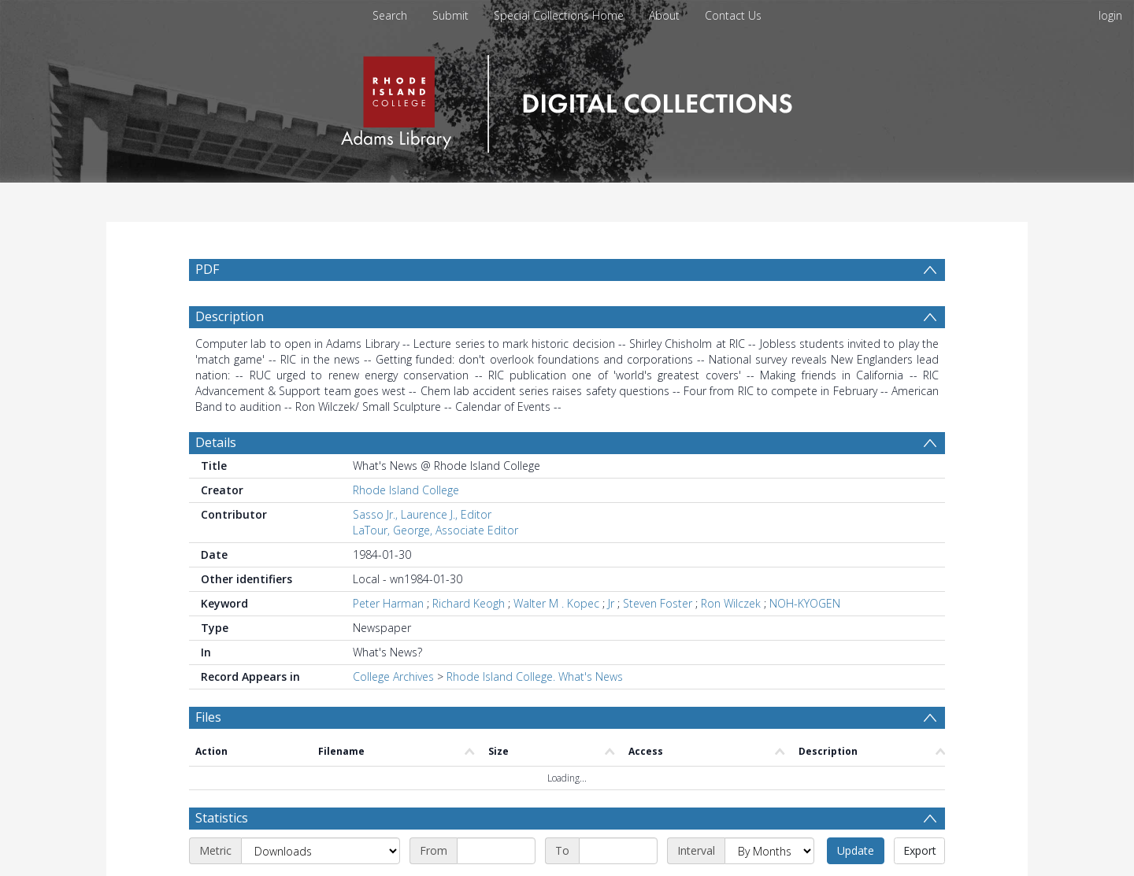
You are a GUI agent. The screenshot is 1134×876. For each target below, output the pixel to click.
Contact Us (733, 15)
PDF (207, 269)
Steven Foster (657, 603)
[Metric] (320, 850)
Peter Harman (388, 603)
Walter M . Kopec (556, 603)
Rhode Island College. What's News (535, 676)
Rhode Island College (406, 489)
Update (855, 850)
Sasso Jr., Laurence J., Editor (422, 514)
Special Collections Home (559, 15)
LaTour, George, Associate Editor (435, 530)
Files (208, 717)
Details (215, 442)
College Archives (393, 676)
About (664, 15)
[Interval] (769, 850)
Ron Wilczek (731, 603)
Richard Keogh (468, 603)
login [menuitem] (1110, 15)
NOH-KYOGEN (804, 603)
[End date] (618, 850)
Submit (450, 15)
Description (229, 316)
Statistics (221, 817)
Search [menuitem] (389, 15)
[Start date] (496, 850)
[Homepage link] (566, 99)
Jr (611, 603)
